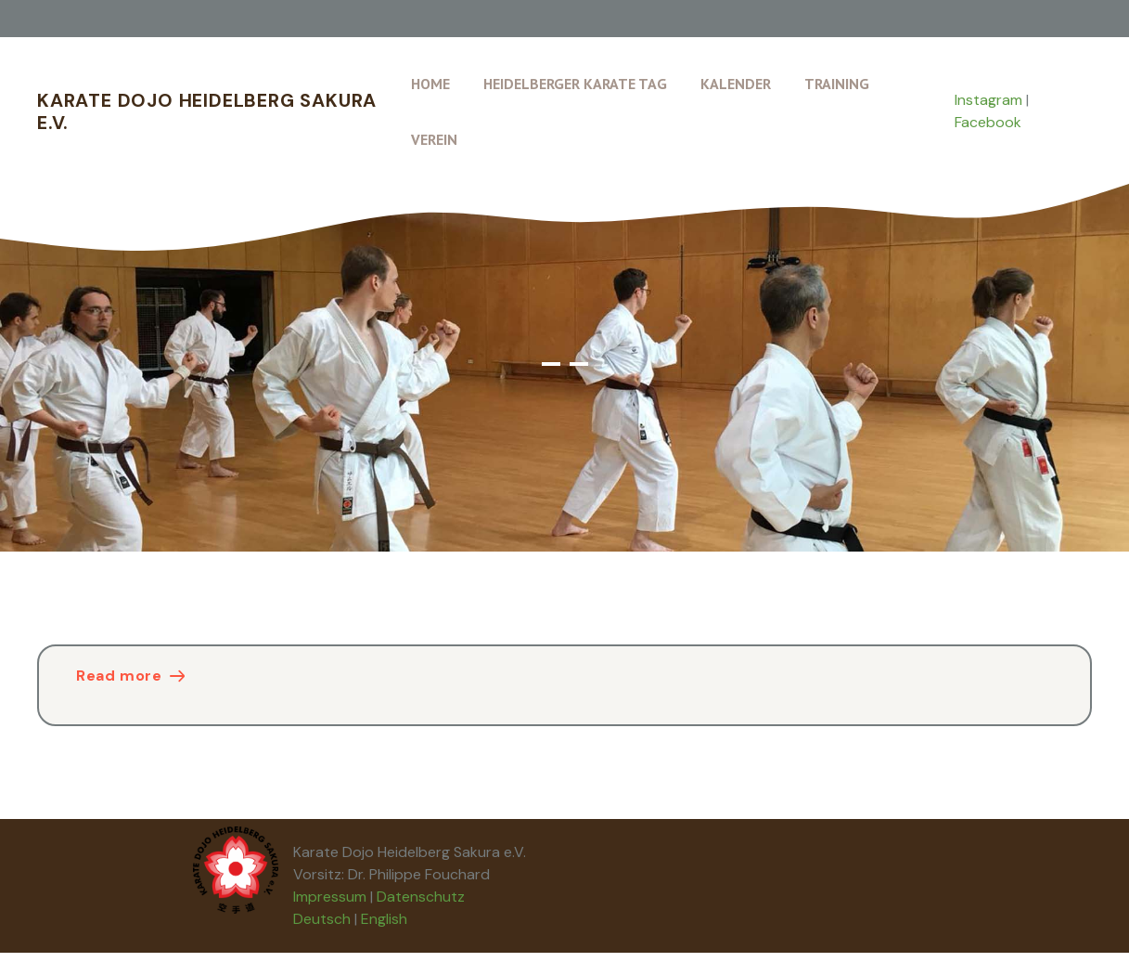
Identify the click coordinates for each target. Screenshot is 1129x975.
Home (430, 83)
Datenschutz (421, 896)
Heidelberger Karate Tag (575, 83)
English (384, 919)
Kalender (735, 83)
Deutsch (322, 919)
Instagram (988, 100)
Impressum (329, 896)
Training (836, 83)
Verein (434, 139)
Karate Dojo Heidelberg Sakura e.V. (207, 111)
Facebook (988, 122)
